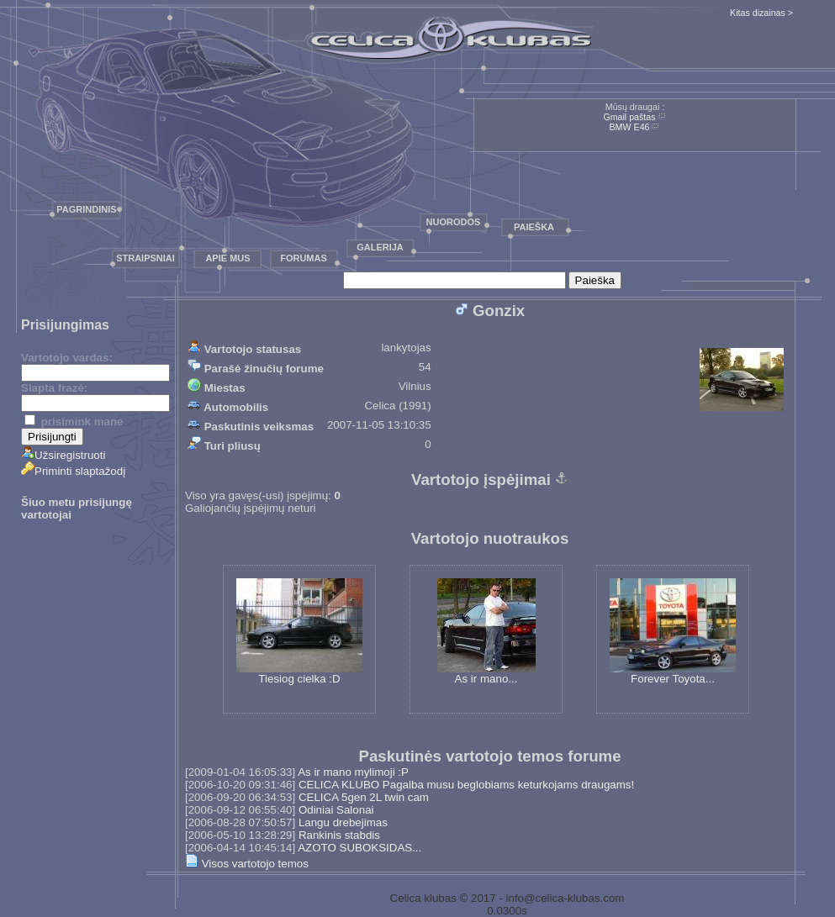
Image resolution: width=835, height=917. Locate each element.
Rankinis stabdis (339, 835)
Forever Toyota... (673, 631)
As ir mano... (486, 631)
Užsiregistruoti (63, 455)
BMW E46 (630, 127)
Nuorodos (453, 222)
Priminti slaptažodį (73, 471)
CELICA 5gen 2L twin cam (364, 797)
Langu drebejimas (343, 822)
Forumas (303, 258)
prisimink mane (73, 421)
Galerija (380, 247)
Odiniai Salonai (336, 810)
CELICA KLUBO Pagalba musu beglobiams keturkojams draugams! (466, 784)
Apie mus (227, 258)
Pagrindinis (86, 209)
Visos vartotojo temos (247, 863)
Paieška (534, 227)
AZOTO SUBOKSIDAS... (359, 847)
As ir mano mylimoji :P (353, 772)
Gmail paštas (629, 117)
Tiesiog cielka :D (299, 631)
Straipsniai (145, 258)
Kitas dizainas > (761, 13)
